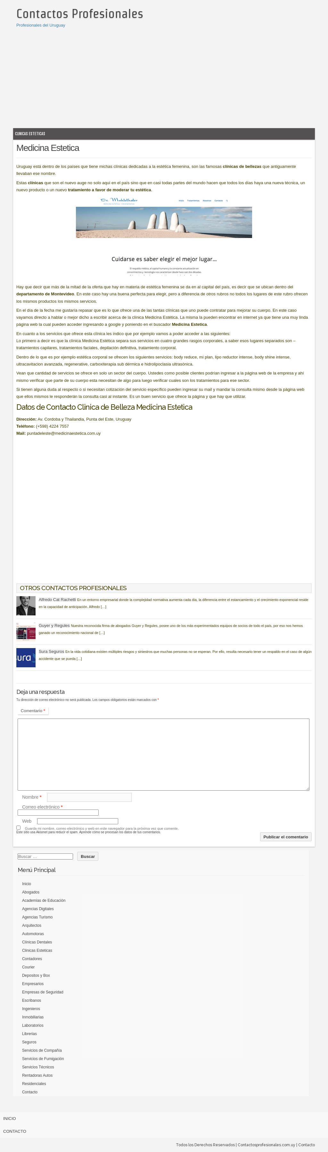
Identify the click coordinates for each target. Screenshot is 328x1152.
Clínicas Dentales (37, 942)
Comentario (33, 710)
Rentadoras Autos (37, 1075)
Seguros (29, 1042)
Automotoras (33, 934)
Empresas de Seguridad (42, 992)
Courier (28, 967)
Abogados (30, 892)
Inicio (26, 884)
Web (26, 821)
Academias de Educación (43, 900)
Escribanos (31, 1000)
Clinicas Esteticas (30, 133)
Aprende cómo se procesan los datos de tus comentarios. (120, 832)
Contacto (29, 1092)
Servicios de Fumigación (43, 1059)
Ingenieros (31, 1009)
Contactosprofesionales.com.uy (266, 1145)
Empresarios (33, 984)
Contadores (32, 959)
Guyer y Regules (54, 625)
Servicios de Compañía (42, 1050)
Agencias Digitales (38, 909)
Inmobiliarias (33, 1017)
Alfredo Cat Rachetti (57, 599)
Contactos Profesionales (79, 13)
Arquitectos (31, 925)
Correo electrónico (42, 807)
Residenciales (34, 1084)
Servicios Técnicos (38, 1067)
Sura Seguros (51, 651)
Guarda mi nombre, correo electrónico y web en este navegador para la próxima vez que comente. (102, 828)
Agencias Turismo (37, 917)
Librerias (29, 1034)
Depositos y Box (36, 975)
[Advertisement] (164, 77)
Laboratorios (33, 1025)
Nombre (31, 797)
